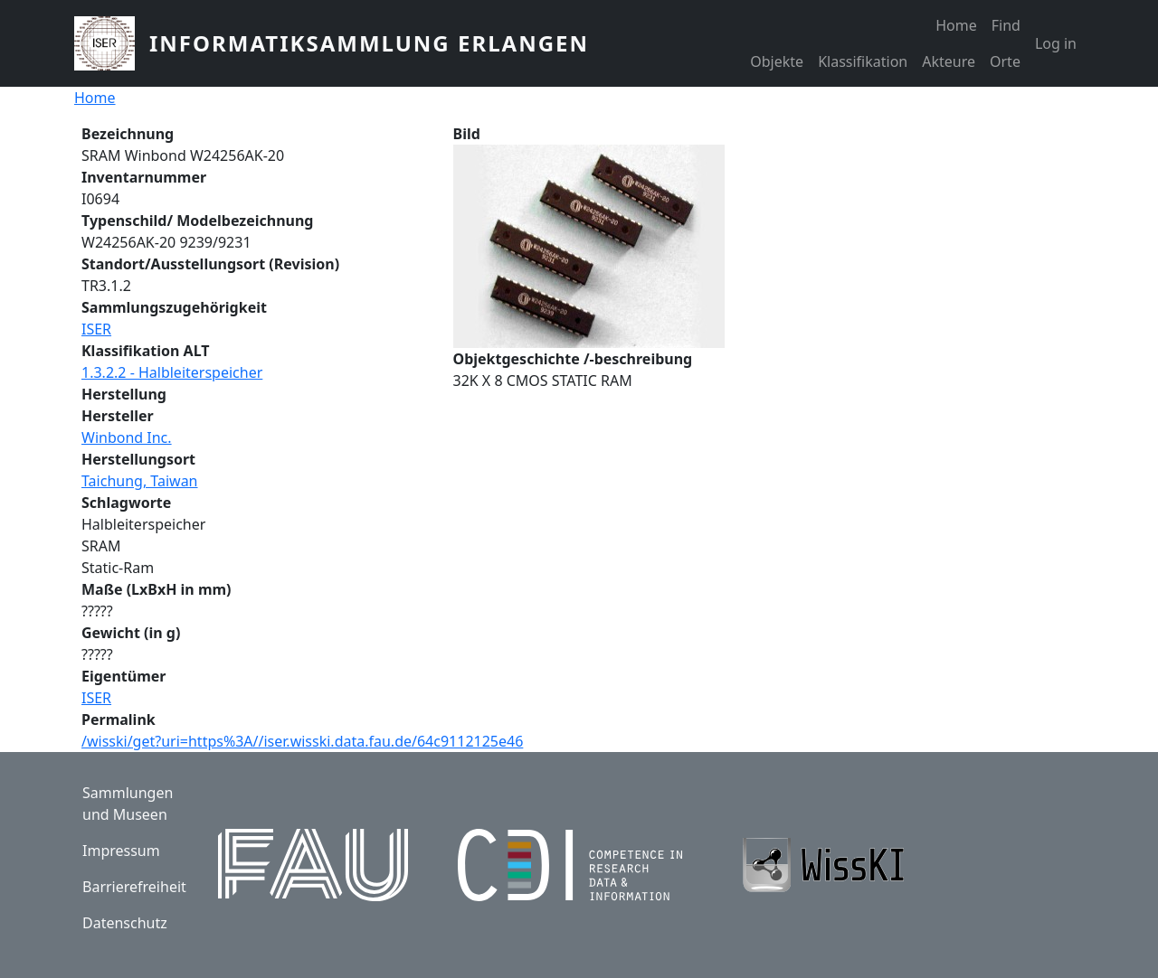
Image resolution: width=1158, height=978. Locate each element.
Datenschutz (124, 923)
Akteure (948, 61)
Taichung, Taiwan (139, 481)
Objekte (776, 61)
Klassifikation (862, 61)
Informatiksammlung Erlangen (369, 43)
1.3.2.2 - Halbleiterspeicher (171, 372)
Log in (1056, 43)
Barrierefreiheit (134, 887)
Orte (1005, 61)
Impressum (121, 850)
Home (956, 25)
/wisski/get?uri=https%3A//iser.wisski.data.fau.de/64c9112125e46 (302, 741)
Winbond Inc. (126, 437)
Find (1006, 25)
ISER (96, 329)
